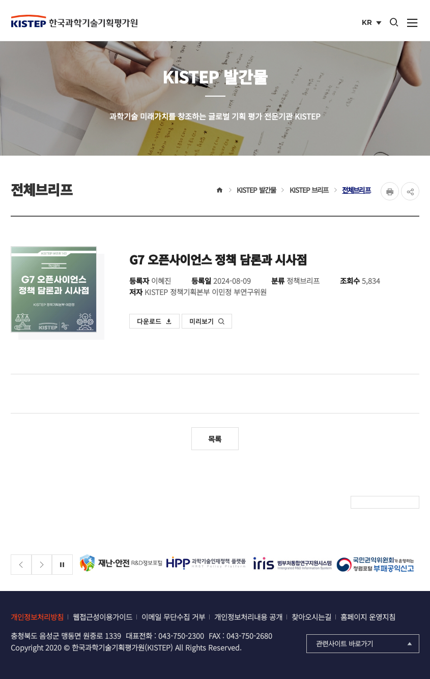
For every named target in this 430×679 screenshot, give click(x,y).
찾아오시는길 (311, 616)
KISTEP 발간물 (256, 190)
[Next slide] (42, 564)
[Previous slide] (21, 564)
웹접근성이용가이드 (102, 616)
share (410, 191)
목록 (215, 438)
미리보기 (207, 321)
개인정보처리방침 (37, 616)
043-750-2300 (181, 635)
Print (390, 191)
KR (373, 23)
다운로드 (155, 321)
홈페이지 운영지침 (367, 616)
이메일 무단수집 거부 (173, 616)
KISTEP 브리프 (309, 190)
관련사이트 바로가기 (365, 643)
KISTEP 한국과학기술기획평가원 (74, 20)
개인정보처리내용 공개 (248, 616)
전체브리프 (356, 190)
